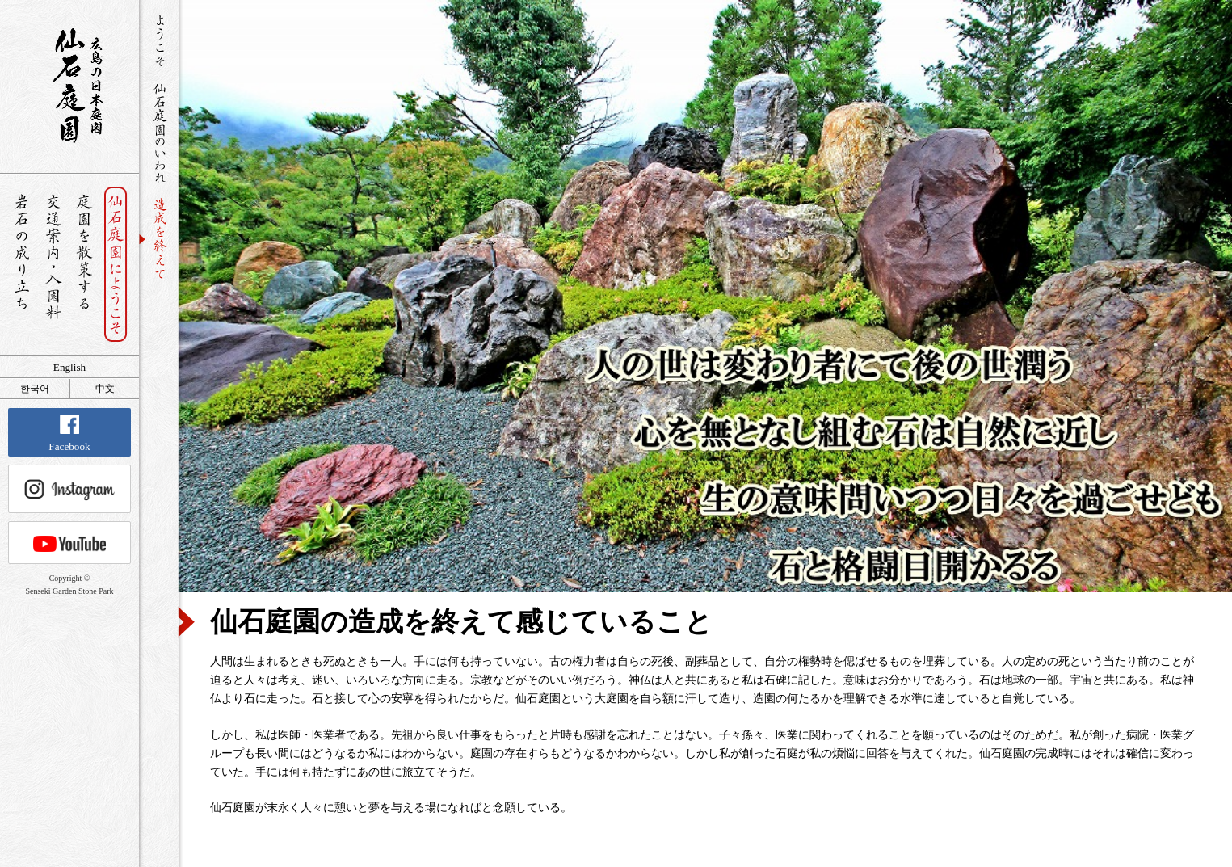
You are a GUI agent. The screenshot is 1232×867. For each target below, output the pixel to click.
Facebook (69, 433)
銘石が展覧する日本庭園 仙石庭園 (69, 85)
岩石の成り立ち (21, 265)
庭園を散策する (84, 265)
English (69, 367)
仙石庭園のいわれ (160, 134)
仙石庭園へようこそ (116, 265)
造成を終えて (160, 239)
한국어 (34, 388)
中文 (105, 388)
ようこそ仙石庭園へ (160, 41)
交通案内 (53, 265)
